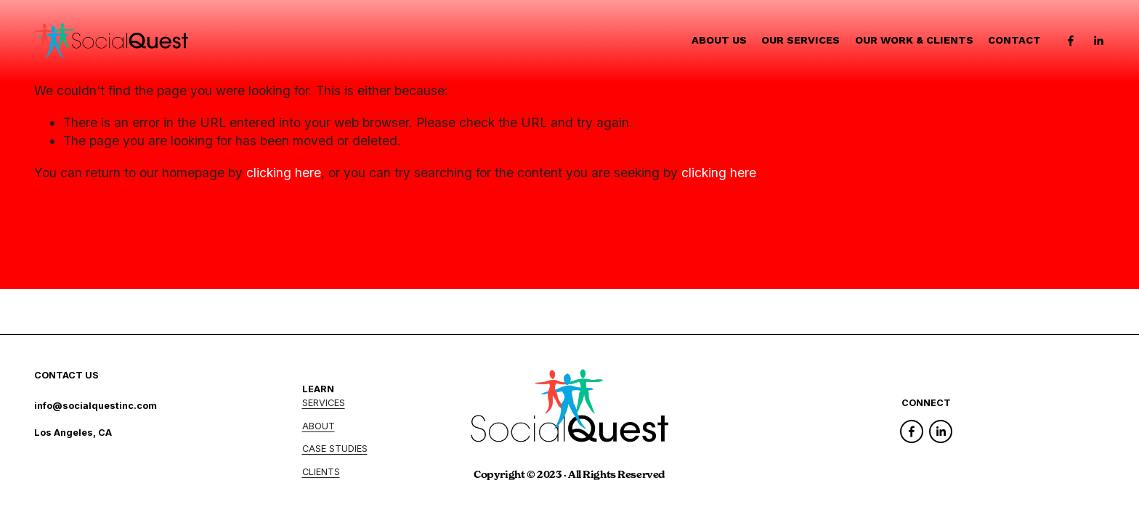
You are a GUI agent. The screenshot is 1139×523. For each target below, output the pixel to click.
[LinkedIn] (1098, 40)
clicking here (283, 172)
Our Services (800, 40)
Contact (1014, 40)
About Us (719, 40)
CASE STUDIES (335, 448)
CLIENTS (321, 471)
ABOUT (318, 426)
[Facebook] (1070, 40)
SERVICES (323, 402)
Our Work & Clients (914, 40)
